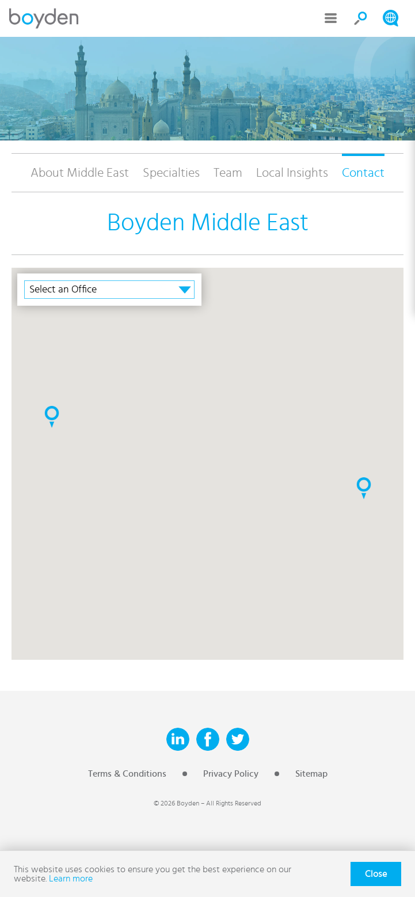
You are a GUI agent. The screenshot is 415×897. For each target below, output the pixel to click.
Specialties (171, 172)
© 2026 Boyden (176, 803)
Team (228, 172)
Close (376, 874)
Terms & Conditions (127, 773)
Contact (363, 172)
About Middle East (80, 172)
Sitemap (311, 773)
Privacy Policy (230, 773)
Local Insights (292, 172)
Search (361, 18)
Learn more (71, 878)
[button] (51, 417)
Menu (331, 18)
